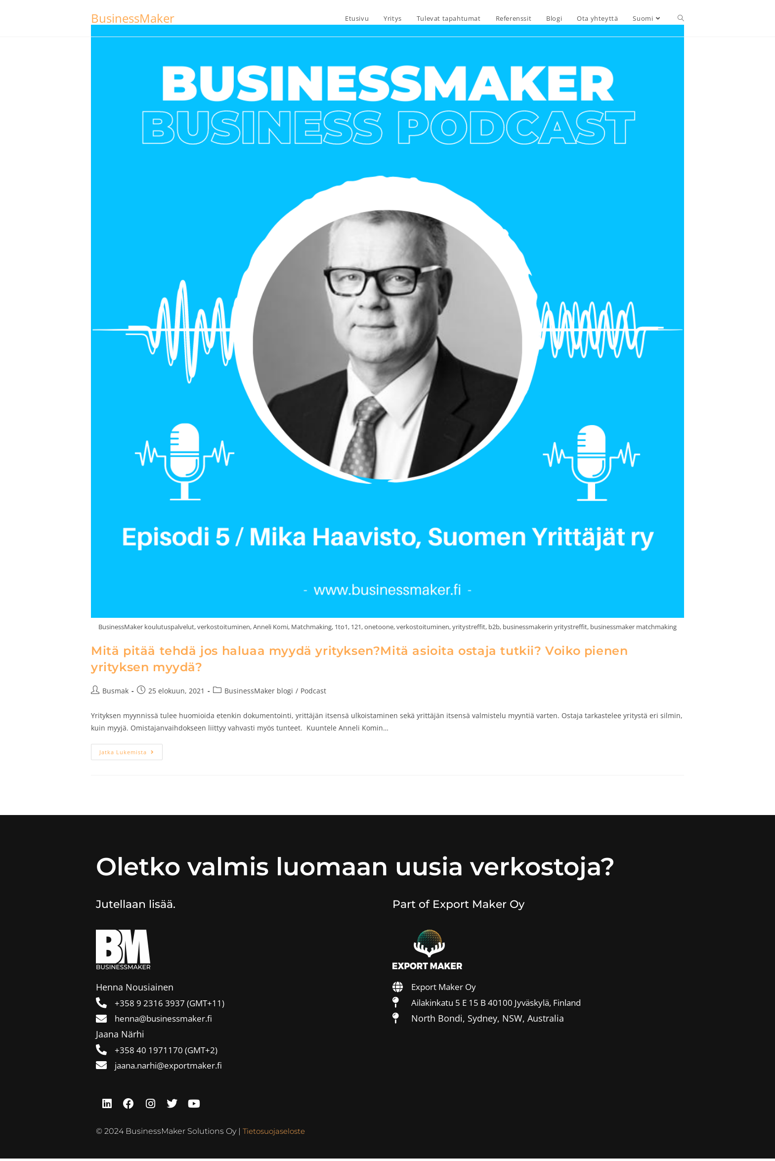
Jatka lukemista (131, 750)
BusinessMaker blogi (258, 690)
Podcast (313, 690)
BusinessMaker (132, 18)
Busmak (115, 690)
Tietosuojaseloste (276, 1133)
